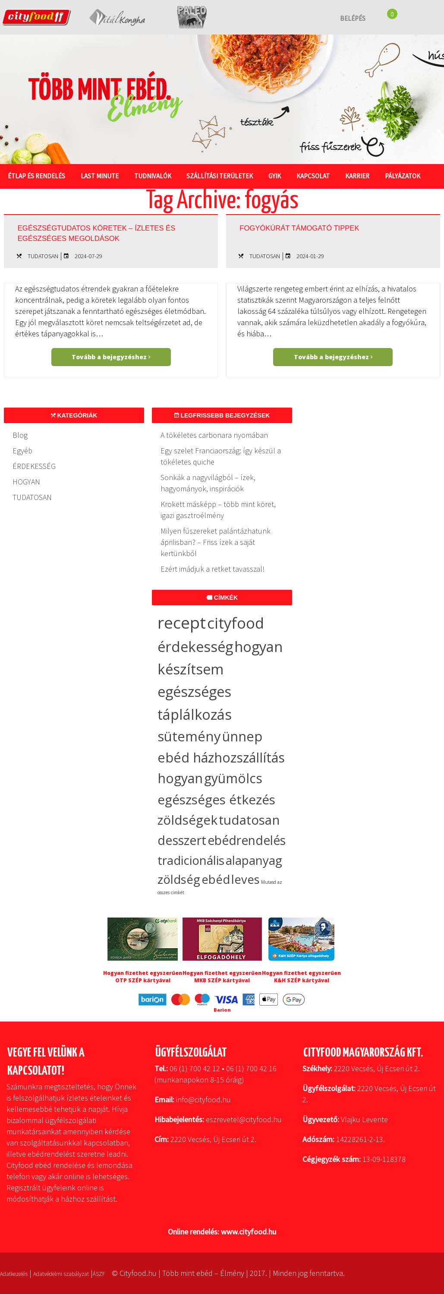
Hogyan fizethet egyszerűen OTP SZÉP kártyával (142, 976)
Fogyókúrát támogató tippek (329, 227)
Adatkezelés (19, 1273)
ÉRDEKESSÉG (34, 466)
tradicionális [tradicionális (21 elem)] (190, 860)
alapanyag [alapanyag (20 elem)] (254, 860)
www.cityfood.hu (248, 1232)
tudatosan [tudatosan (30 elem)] (249, 820)
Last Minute (102, 175)
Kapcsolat (323, 175)
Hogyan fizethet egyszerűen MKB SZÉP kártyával (222, 976)
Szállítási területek (226, 175)
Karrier (369, 175)
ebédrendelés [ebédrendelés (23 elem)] (247, 840)
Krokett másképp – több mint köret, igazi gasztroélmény (218, 509)
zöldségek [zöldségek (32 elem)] (187, 820)
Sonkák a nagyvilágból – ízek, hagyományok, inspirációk (208, 483)
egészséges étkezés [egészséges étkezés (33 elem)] (216, 799)
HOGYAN (26, 482)
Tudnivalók (157, 175)
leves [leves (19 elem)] (245, 879)
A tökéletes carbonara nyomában (214, 435)
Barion (222, 1009)
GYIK (283, 175)
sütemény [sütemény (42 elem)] (189, 736)
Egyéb (22, 451)
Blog (20, 435)
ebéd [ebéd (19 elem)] (216, 879)
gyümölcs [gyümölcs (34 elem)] (233, 778)
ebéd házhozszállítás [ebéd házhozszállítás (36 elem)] (221, 757)
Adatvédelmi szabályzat (82, 1273)
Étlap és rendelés (37, 175)
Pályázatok (416, 175)
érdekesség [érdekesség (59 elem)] (195, 646)
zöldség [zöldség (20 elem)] (178, 879)
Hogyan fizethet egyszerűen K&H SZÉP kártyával (301, 976)
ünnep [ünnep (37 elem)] (242, 736)
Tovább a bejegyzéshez (111, 357)
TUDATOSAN (43, 256)
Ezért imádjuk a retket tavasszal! (213, 569)
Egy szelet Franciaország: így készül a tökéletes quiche (221, 456)
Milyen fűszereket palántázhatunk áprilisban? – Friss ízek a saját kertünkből (216, 542)
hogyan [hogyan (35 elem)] (180, 778)
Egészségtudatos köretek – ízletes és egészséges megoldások (104, 235)
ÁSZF (132, 1273)
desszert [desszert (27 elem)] (181, 840)
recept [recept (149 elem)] (181, 622)
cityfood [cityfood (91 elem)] (235, 623)
